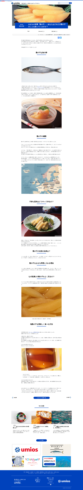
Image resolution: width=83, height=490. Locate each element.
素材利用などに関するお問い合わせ (46, 472)
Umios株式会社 (51, 479)
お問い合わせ (56, 472)
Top (38, 34)
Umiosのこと (42, 31)
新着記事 (27, 472)
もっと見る (42, 440)
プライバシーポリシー (39, 473)
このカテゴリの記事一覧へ (41, 397)
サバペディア (50, 480)
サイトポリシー (31, 473)
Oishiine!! (51, 481)
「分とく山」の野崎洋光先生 (33, 332)
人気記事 (31, 472)
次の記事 (69, 397)
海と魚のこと (54, 31)
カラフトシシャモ (40, 87)
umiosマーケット (50, 483)
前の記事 (14, 397)
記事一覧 (37, 481)
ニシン (38, 86)
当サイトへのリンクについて (49, 473)
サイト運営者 (36, 472)
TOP (28, 31)
